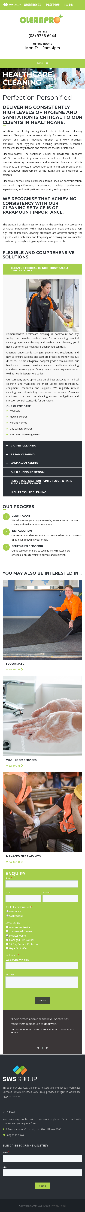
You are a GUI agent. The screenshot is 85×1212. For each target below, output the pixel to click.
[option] (42, 1024)
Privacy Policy (58, 1205)
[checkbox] (41, 913)
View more (14, 669)
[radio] (41, 911)
